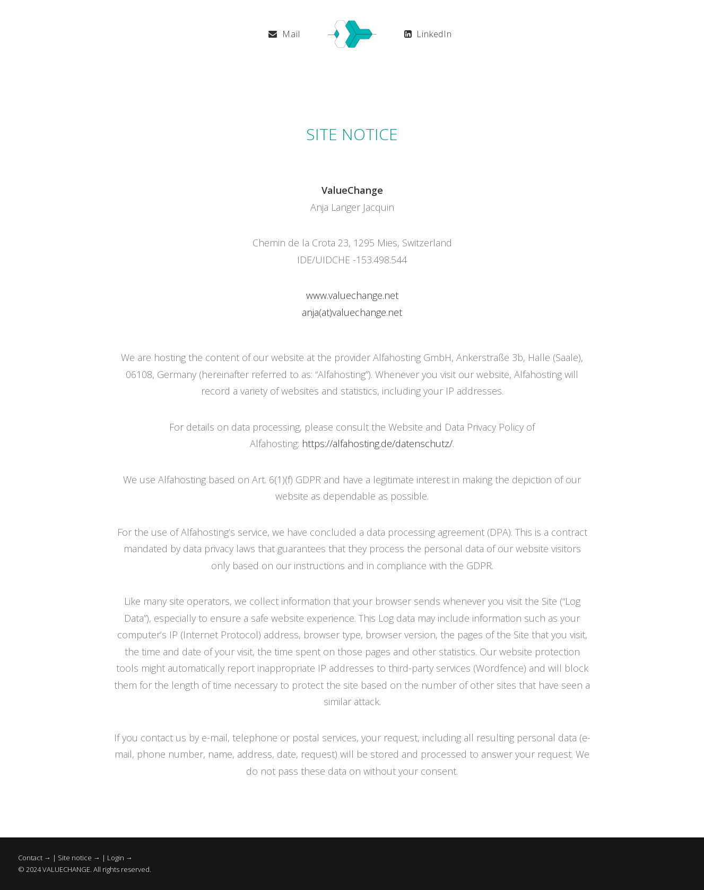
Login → (120, 857)
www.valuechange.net (352, 295)
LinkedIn (433, 34)
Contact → (34, 857)
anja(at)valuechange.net (352, 312)
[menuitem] (284, 34)
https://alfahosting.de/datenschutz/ (377, 443)
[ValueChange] (352, 34)
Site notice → (79, 857)
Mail (291, 34)
